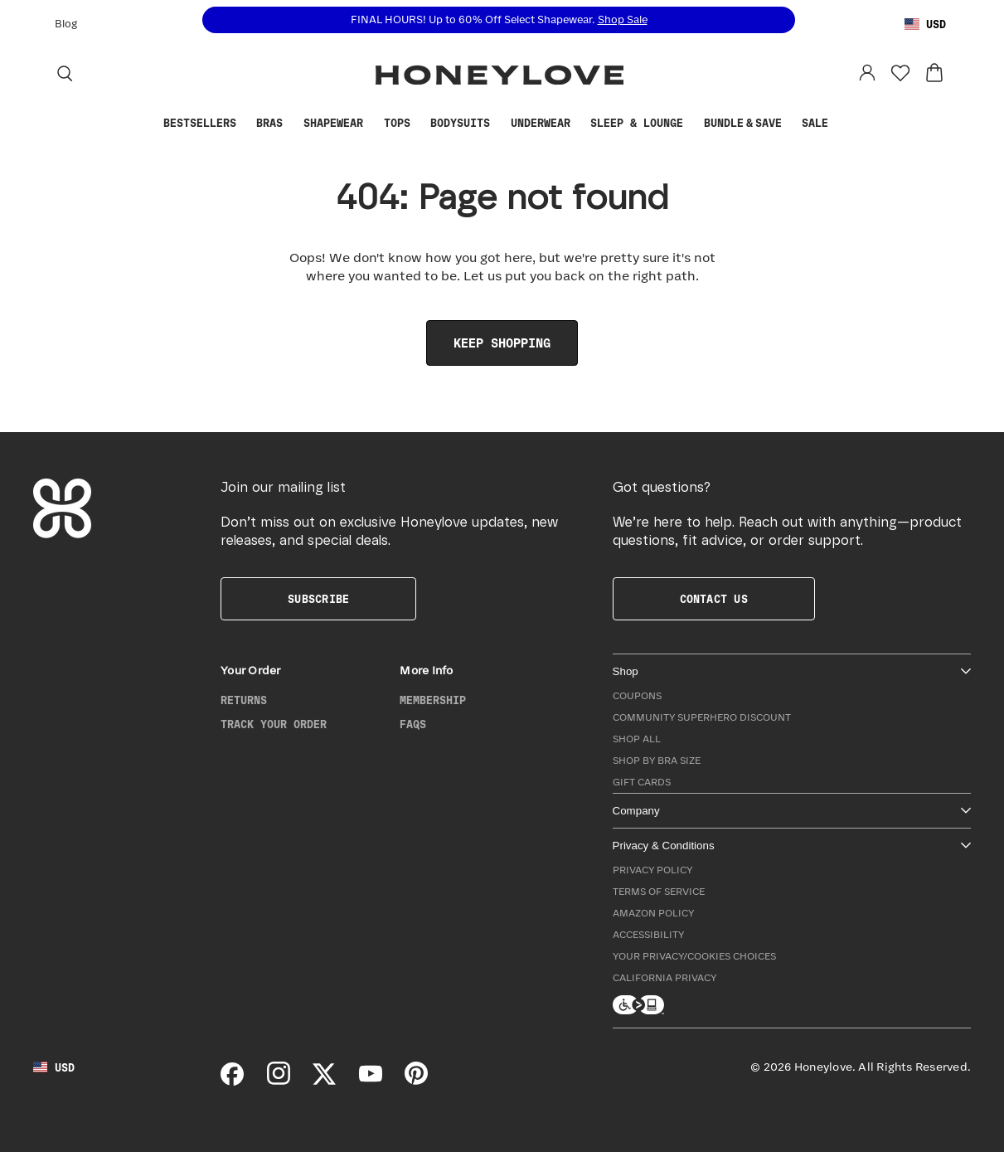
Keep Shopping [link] (502, 344)
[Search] (64, 73)
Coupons (637, 696)
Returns (244, 701)
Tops (397, 123)
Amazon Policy (653, 913)
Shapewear (333, 123)
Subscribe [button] (318, 599)
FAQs (413, 725)
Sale (815, 123)
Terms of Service (659, 892)
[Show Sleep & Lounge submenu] (691, 124)
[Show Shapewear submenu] (371, 124)
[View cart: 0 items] (934, 73)
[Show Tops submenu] (418, 124)
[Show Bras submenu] (291, 124)
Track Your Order (274, 725)
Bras (269, 123)
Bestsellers (199, 123)
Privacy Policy (652, 870)
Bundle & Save (743, 123)
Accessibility (648, 935)
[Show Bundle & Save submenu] (790, 124)
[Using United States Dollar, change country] (925, 25)
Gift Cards (642, 782)
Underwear (540, 123)
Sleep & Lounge (636, 123)
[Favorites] (900, 73)
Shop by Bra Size (657, 761)
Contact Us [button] (714, 599)
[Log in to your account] (867, 73)
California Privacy (664, 978)
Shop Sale (623, 20)
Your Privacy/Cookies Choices (694, 956)
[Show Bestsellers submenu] (244, 124)
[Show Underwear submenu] (578, 124)
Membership (433, 701)
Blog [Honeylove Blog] (66, 24)
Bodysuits (460, 123)
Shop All (637, 739)
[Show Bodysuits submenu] (498, 124)
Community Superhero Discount (702, 717)
